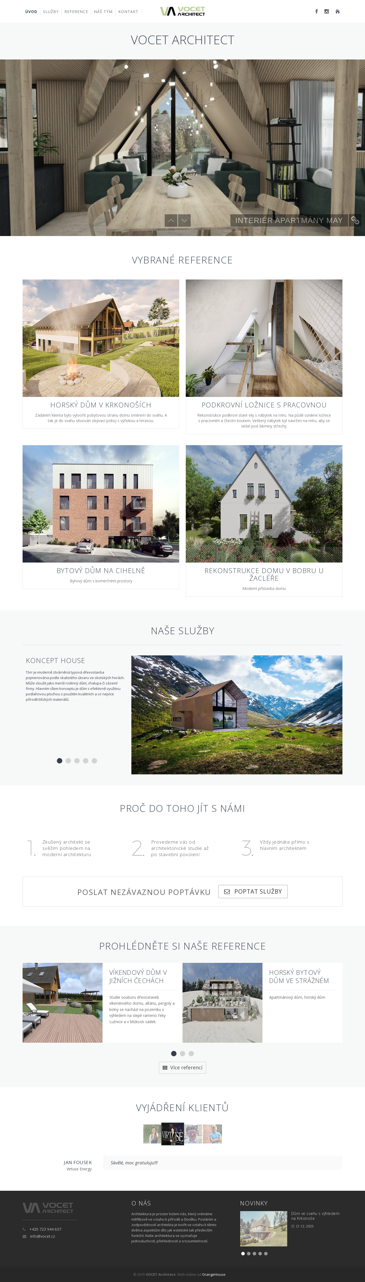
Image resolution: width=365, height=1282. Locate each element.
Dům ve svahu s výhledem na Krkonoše (315, 1215)
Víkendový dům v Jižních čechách (138, 975)
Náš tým (103, 11)
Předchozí (171, 220)
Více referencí (182, 1067)
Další (184, 220)
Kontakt (128, 11)
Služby (51, 11)
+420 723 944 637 (45, 1228)
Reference (76, 11)
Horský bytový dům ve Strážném (299, 975)
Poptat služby (256, 890)
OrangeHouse (213, 1273)
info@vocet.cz (42, 1235)
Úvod (31, 11)
